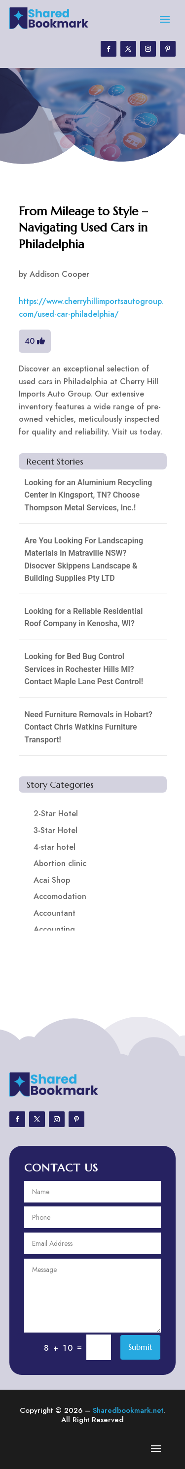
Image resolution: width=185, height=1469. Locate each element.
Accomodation (60, 896)
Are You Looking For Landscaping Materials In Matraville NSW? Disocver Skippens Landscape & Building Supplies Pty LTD (84, 559)
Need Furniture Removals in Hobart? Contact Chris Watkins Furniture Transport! (88, 727)
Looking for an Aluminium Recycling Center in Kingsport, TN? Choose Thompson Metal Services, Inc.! (88, 495)
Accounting (54, 929)
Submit (140, 1347)
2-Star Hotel (56, 813)
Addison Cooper (59, 274)
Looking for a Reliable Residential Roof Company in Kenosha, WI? (84, 617)
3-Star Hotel (55, 830)
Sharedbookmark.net (128, 1410)
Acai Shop (52, 880)
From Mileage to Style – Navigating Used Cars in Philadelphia (83, 228)
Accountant (54, 913)
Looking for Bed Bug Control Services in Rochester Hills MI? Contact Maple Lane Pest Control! (84, 669)
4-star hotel (54, 847)
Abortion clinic (60, 863)
